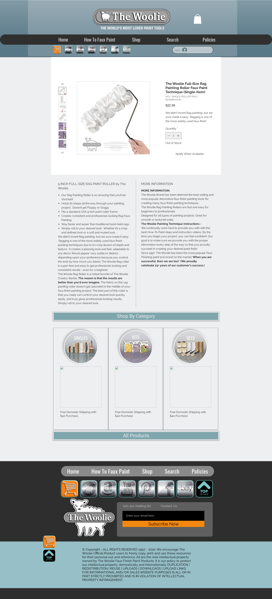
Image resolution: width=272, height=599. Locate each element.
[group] (80, 396)
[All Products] (136, 436)
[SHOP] (68, 50)
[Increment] (178, 135)
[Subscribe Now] (163, 524)
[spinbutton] (173, 135)
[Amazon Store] (80, 50)
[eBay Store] (126, 50)
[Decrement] (168, 135)
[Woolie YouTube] (92, 50)
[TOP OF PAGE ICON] (49, 555)
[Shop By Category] (136, 316)
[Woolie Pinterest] (103, 50)
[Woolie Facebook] (115, 50)
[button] (198, 19)
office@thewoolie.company (163, 540)
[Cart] (57, 50)
